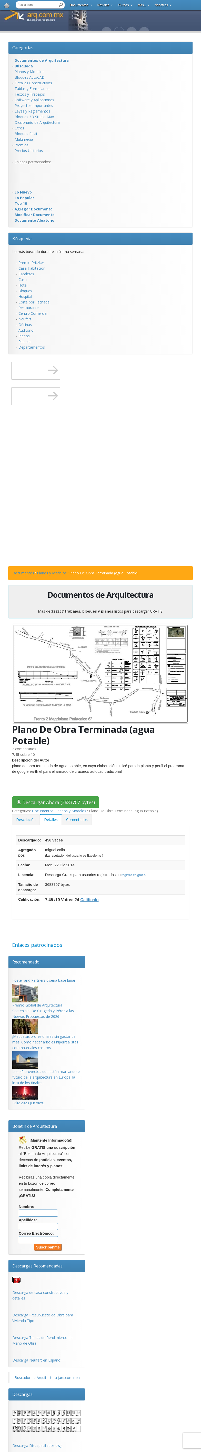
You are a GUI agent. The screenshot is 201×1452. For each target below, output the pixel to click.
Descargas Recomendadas (37, 1266)
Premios (21, 145)
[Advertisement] (32, 176)
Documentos (79, 5)
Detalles (51, 819)
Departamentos (31, 347)
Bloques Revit (26, 133)
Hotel (22, 285)
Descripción (26, 819)
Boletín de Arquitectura (34, 1126)
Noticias (103, 5)
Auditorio (26, 330)
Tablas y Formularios (32, 88)
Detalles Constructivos (33, 82)
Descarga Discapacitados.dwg (37, 1445)
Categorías (22, 47)
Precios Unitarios (29, 150)
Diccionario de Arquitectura (37, 122)
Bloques (25, 290)
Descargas (22, 1394)
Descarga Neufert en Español (36, 1360)
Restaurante (28, 307)
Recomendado (25, 962)
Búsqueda (22, 238)
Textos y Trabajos (30, 94)
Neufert (24, 319)
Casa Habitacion (31, 268)
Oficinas (25, 324)
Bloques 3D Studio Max (34, 116)
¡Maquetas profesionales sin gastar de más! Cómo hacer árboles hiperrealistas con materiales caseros (45, 1042)
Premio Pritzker (31, 262)
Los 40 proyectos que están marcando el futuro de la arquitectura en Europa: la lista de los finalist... (46, 1077)
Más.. (142, 5)
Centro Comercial (32, 313)
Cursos (123, 5)
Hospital (25, 296)
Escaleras (26, 273)
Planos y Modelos (29, 71)
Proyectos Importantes (34, 105)
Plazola (24, 341)
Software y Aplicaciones (34, 99)
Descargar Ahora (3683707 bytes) (55, 802)
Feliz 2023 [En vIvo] (28, 1102)
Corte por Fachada (33, 302)
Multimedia (24, 139)
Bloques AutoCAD (30, 77)
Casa (22, 279)
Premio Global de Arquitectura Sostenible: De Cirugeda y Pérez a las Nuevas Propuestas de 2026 (43, 1011)
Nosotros (161, 5)
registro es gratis (133, 875)
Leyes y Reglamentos (32, 111)
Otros (19, 128)
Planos (24, 335)
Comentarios (77, 819)
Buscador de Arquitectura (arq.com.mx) (47, 1377)
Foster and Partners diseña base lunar (43, 980)
